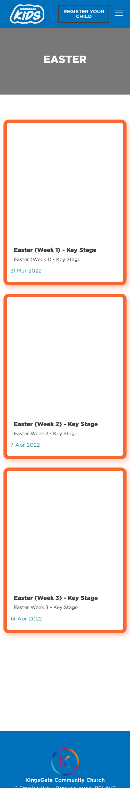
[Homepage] (65, 762)
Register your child (83, 14)
